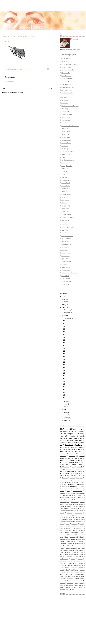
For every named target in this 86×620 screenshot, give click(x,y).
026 (64, 329)
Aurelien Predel (66, 261)
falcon (66, 537)
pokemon (70, 449)
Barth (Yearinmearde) (67, 227)
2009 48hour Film (66, 84)
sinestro (71, 484)
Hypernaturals (79, 499)
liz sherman (68, 552)
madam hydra (67, 554)
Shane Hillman (65, 154)
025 (64, 331)
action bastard (74, 508)
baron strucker (78, 512)
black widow (76, 517)
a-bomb (67, 508)
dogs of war (68, 530)
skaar (73, 576)
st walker (64, 486)
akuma (63, 510)
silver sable (67, 576)
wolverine (71, 436)
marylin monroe (64, 558)
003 (64, 392)
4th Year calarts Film (67, 70)
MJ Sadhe (64, 203)
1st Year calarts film (67, 93)
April (65, 412)
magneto (80, 477)
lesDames (63, 431)
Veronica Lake (79, 506)
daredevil (69, 473)
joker (70, 545)
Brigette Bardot (80, 493)
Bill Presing (64, 264)
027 (64, 326)
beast (61, 469)
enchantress (80, 534)
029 (64, 320)
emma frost (72, 534)
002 (64, 395)
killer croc (65, 477)
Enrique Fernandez (67, 236)
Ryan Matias (65, 177)
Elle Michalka (65, 189)
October (66, 315)
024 (64, 334)
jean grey (81, 475)
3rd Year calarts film (67, 78)
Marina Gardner (66, 140)
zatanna (74, 464)
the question (70, 583)
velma (61, 587)
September (67, 318)
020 (64, 345)
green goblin (78, 473)
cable (80, 453)
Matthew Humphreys (67, 160)
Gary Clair (64, 123)
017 (64, 353)
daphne (61, 526)
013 (64, 364)
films (81, 537)
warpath (74, 587)
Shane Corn (64, 128)
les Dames (64, 61)
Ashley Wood (65, 284)
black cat (76, 515)
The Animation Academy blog (70, 106)
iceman (63, 543)
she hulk (81, 482)
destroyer (80, 528)
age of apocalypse (74, 451)
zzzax (72, 589)
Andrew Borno (65, 111)
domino (75, 530)
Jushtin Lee (64, 168)
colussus (67, 523)
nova (81, 563)
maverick (73, 558)
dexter (61, 530)
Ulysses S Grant (69, 506)
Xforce (61, 508)
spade (82, 462)
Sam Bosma (64, 230)
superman (65, 488)
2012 (63, 296)
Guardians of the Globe (67, 499)
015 (64, 359)
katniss (67, 548)
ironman (69, 440)
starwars (63, 578)
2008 (63, 307)
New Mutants (69, 445)
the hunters (79, 449)
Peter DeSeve (65, 233)
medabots (80, 558)
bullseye (82, 519)
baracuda (79, 466)
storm (63, 580)
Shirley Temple (79, 504)
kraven (71, 550)
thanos (73, 488)
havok (83, 539)
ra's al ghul (74, 567)
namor (63, 449)
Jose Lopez (64, 250)
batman (62, 440)
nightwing (62, 462)
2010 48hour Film (66, 76)
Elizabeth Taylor (64, 497)
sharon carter (69, 574)
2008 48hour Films (66, 90)
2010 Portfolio (65, 81)
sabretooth (82, 570)
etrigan (61, 537)
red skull (62, 570)
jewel (65, 545)
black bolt (72, 453)
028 (64, 323)
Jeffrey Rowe (65, 200)
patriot (68, 565)
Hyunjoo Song (65, 206)
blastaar (82, 517)
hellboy (62, 475)
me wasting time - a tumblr (69, 64)
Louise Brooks (74, 502)
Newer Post (5, 88)
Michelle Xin (65, 220)
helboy (62, 541)
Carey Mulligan (66, 495)
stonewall (82, 578)
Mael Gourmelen (66, 238)
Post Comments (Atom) (16, 92)
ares (61, 447)
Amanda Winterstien (67, 217)
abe (61, 466)
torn (61, 585)
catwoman (63, 456)
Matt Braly (64, 109)
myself (80, 561)
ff (77, 537)
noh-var (76, 563)
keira (79, 548)
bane (73, 466)
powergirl (80, 565)
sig (62, 576)
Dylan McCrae (65, 180)
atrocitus (66, 466)
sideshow (62, 442)
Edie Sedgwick (78, 495)
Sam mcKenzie (65, 183)
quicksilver (81, 480)
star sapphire (73, 486)
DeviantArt (64, 103)
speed (83, 576)
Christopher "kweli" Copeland (70, 126)
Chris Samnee (65, 270)
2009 (63, 305)
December (67, 310)
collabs (80, 471)
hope (68, 541)
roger (72, 570)
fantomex (72, 537)
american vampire (71, 510)
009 (64, 375)
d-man (81, 523)
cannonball (70, 471)
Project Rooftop (68, 504)
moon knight (72, 561)
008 (64, 378)
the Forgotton (69, 434)
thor (69, 442)
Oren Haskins (65, 241)
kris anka (75, 39)
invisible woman (79, 543)
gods (78, 539)
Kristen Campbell (66, 114)
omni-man (62, 565)
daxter (81, 526)
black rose (68, 517)
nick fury (75, 442)
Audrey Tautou (71, 493)
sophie (78, 576)
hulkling (73, 541)
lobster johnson (76, 552)
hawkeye (74, 447)
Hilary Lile (64, 171)
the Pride (78, 580)
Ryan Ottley (64, 259)
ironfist (82, 447)
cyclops (67, 447)
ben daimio (69, 515)
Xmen (80, 464)
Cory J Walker (65, 278)
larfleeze (82, 550)
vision (67, 587)
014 (64, 362)
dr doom (72, 456)
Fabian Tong (65, 211)
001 (64, 397)
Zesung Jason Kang (67, 166)
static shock (70, 578)
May (65, 409)
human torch (81, 541)
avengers (81, 510)
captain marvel (65, 521)
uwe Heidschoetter (67, 244)
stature (76, 578)
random (73, 431)
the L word (70, 580)
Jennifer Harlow (66, 143)
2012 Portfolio (65, 73)
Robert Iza (64, 163)
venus (80, 488)
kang (62, 548)
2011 (63, 299)
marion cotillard (78, 556)
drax (61, 532)
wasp (68, 491)
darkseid (75, 526)
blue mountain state (66, 519)
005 (64, 386)
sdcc (75, 482)
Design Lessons (66, 67)
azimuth (62, 512)
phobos (74, 565)
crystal (62, 473)
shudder (64, 484)
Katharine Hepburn (64, 502)
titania (81, 583)
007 (64, 381)
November (67, 312)
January (66, 420)
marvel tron (78, 438)
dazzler (61, 528)
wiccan (80, 587)
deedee (74, 528)
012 (64, 367)
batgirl (61, 515)
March (66, 415)
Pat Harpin (64, 146)
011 (64, 370)
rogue (76, 570)
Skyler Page (64, 191)
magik (81, 554)
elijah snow (64, 534)
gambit (67, 539)
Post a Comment (9, 81)
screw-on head (74, 572)
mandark (62, 556)
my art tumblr (65, 58)
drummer (66, 532)
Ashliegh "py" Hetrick (67, 151)
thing (76, 583)
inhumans (69, 543)
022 (64, 340)
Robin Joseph (65, 247)
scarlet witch (65, 572)
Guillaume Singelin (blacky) (69, 273)
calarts (62, 471)
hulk (70, 438)
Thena (61, 506)
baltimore (69, 512)
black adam (68, 469)
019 (64, 348)
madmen (72, 477)
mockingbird (63, 561)
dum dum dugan (75, 532)
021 (64, 342)
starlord (82, 486)
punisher (70, 462)
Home (29, 88)
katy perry (73, 548)
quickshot (67, 567)
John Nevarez (65, 256)
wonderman (62, 589)
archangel (79, 445)
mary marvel (63, 480)
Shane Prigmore (66, 267)
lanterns (70, 460)
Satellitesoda (65, 100)
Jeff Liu (63, 174)
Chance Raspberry (66, 194)
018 (64, 351)
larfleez (76, 550)
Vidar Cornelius (66, 131)
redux (82, 431)
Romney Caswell (66, 117)
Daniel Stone (65, 208)
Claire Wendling (66, 281)
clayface (62, 523)
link (62, 552)
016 (64, 356)
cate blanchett (74, 521)
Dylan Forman (65, 137)
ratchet (81, 567)
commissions (74, 523)
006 (64, 384)
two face (66, 585)
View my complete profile (68, 55)
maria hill (69, 556)
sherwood (77, 574)
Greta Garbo (81, 497)
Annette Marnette (66, 253)
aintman (82, 508)
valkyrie (81, 585)
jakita (61, 545)
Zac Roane (64, 197)
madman (75, 554)
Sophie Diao (65, 134)
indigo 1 (69, 475)
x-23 (68, 589)
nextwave (70, 563)
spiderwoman (80, 484)
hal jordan (78, 458)
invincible (62, 460)
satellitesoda (78, 440)
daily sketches (68, 428)
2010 (63, 302)
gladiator (73, 539)
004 (64, 389)
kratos (65, 550)
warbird (62, 491)
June (65, 407)
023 (64, 337)
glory (69, 458)
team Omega (65, 464)
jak (75, 475)
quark (61, 567)
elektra (82, 532)
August (66, 401)
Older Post (52, 88)
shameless (62, 574)
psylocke (72, 480)
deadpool (68, 528)
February (66, 418)
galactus (62, 539)
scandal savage (66, 482)
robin (76, 462)
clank (81, 521)
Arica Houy (64, 157)
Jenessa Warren (66, 214)
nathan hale (63, 563)
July (65, 404)
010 (64, 373)
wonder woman (77, 491)
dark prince (68, 526)
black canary (78, 469)
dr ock (81, 530)
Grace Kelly (73, 497)
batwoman (63, 453)
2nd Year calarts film (67, 87)
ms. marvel (79, 460)
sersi (82, 572)
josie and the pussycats (79, 545)
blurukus (76, 519)
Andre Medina (65, 186)
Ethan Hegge (65, 149)
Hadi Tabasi (65, 276)
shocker (82, 574)
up (76, 585)
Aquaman (62, 493)
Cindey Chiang (65, 120)
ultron (71, 585)
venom (61, 451)
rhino (67, 570)
